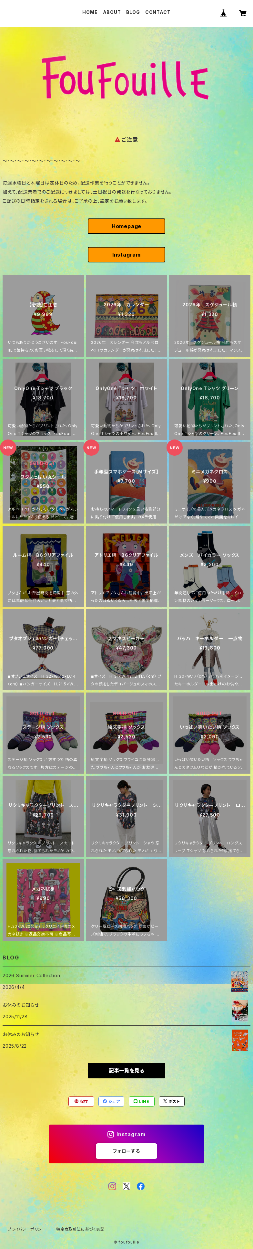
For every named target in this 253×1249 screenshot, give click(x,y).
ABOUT (112, 12)
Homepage (126, 226)
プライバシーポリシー (27, 1229)
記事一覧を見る (126, 1070)
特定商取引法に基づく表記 (80, 1229)
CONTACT (158, 12)
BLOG (133, 12)
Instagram (126, 254)
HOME (89, 12)
